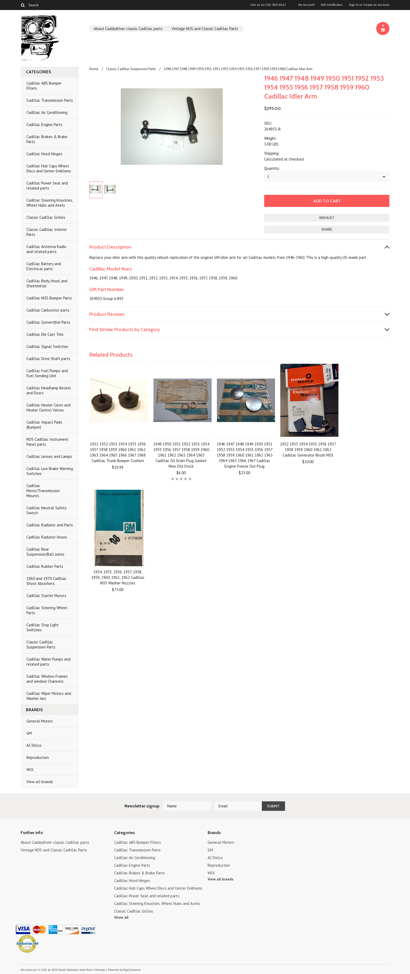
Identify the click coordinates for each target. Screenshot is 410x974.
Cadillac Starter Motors (46, 595)
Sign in (353, 5)
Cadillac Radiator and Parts (49, 524)
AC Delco (33, 745)
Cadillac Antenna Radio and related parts (46, 249)
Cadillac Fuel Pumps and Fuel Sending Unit (47, 373)
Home (93, 69)
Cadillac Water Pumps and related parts (48, 662)
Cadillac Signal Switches (47, 346)
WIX (29, 769)
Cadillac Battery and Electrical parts (43, 266)
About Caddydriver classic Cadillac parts (128, 28)
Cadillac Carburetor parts (47, 310)
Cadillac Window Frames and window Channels (47, 679)
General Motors (39, 721)
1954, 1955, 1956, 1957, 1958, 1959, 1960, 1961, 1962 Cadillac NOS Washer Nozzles (118, 577)
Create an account (376, 5)
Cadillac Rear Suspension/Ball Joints (45, 552)
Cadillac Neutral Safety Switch (46, 510)
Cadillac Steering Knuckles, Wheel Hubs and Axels (49, 203)
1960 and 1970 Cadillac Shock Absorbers (46, 581)
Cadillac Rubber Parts (44, 566)
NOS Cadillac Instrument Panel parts (47, 442)
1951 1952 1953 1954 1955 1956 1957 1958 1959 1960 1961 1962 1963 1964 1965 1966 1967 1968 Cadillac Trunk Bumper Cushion (118, 452)
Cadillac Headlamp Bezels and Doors (48, 390)
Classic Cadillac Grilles (45, 217)
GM (29, 733)
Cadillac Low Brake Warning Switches (49, 471)
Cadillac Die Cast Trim (44, 334)
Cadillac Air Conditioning (46, 112)
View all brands (39, 781)
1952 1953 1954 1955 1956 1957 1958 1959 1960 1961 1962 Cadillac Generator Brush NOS (308, 450)
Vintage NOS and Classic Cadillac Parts (205, 28)
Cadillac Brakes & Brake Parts (46, 139)
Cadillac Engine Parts (44, 124)
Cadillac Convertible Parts (48, 322)
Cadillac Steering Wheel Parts (46, 610)
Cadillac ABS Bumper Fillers (44, 86)
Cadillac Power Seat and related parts (47, 186)
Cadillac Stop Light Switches (42, 627)
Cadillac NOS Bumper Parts (49, 298)
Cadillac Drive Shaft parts (48, 358)
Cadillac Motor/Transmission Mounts (43, 490)
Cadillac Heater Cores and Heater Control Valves (48, 408)
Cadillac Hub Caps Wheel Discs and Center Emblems (48, 168)
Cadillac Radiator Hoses (46, 537)
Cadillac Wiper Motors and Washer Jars (48, 696)
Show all (121, 917)
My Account (306, 5)
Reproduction (37, 757)
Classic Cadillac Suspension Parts (40, 644)
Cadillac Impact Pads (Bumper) (44, 425)
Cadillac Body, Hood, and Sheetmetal (46, 283)
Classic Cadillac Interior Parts (46, 232)
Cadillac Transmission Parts (49, 100)
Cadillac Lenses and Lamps (49, 456)
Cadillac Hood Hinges (44, 153)
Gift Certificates (332, 5)
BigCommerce (132, 970)
